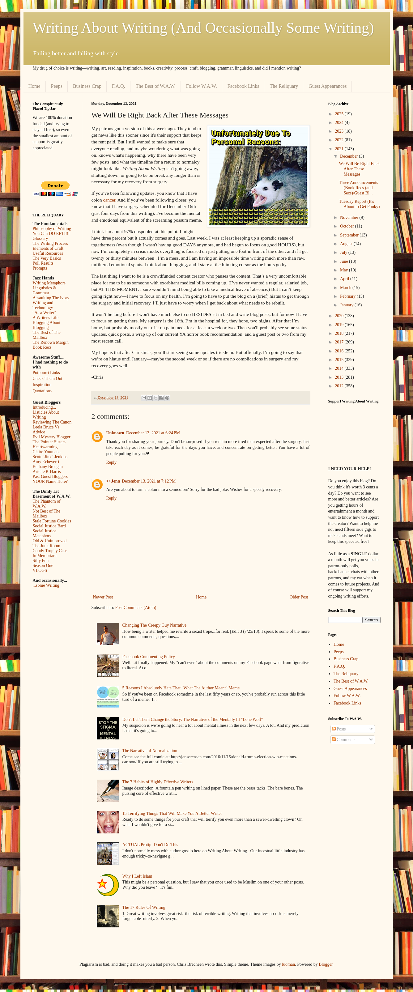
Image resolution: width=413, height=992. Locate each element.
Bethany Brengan (48, 466)
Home (34, 86)
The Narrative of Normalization (149, 750)
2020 (340, 315)
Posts (339, 729)
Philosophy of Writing (52, 228)
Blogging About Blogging (47, 325)
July (344, 252)
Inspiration (42, 384)
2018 (340, 333)
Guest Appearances (328, 86)
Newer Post (103, 597)
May (344, 270)
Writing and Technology (43, 305)
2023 (340, 131)
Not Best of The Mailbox (47, 513)
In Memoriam (45, 555)
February (348, 296)
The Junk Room (46, 545)
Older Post (299, 597)
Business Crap (87, 86)
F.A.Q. (118, 86)
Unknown (115, 433)
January (347, 305)
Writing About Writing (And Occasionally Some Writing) (203, 27)
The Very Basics (47, 258)
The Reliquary (284, 86)
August (347, 243)
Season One (43, 565)
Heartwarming (45, 447)
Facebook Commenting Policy (148, 656)
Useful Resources (48, 253)
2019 (340, 324)
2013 (340, 377)
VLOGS (40, 570)
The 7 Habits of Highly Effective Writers (157, 782)
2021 (340, 149)
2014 (340, 368)
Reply (111, 462)
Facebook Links (243, 86)
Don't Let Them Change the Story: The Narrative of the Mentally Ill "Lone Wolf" (192, 719)
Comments (344, 739)
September (350, 235)
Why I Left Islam (137, 876)
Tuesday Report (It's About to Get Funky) (359, 204)
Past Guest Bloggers (50, 476)
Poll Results (43, 263)
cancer (109, 199)
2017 (340, 342)
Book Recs (42, 347)
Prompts (40, 268)
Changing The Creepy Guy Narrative (154, 625)
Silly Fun (41, 560)
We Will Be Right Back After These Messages (359, 169)
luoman (288, 964)
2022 (340, 140)
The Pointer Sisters (49, 442)
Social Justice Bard (49, 526)
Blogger (325, 964)
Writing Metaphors (49, 283)
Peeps (56, 86)
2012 (340, 386)
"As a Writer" (44, 312)
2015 (340, 359)
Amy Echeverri (46, 461)
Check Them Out (47, 378)
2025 (340, 114)
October (347, 226)
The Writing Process (50, 243)
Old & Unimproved (50, 541)
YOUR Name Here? (50, 481)
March (346, 287)
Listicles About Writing (46, 414)
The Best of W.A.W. (156, 86)
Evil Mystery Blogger (51, 437)
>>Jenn (113, 481)
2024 (340, 122)
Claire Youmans (46, 451)
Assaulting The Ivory (51, 298)
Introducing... (44, 407)
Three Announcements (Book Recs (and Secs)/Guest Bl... (358, 187)
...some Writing (46, 585)
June (344, 261)
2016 (340, 351)
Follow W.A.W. (201, 86)
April (345, 278)
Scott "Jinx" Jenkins (50, 456)
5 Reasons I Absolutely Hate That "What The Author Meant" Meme (181, 688)
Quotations (42, 391)
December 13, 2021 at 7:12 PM (149, 481)
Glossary (40, 238)
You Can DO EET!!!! (51, 233)
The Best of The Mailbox (47, 335)
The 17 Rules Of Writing (143, 907)
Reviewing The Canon (52, 422)
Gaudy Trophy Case (50, 550)
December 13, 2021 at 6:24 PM (153, 433)
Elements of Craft (48, 248)
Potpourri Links (46, 372)
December (349, 156)
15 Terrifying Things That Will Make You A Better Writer (172, 813)
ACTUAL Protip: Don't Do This (150, 844)
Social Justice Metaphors (45, 533)
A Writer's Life (45, 317)
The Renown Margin (51, 342)
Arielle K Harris (47, 471)
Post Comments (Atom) (135, 607)
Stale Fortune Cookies (52, 521)
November (350, 217)
